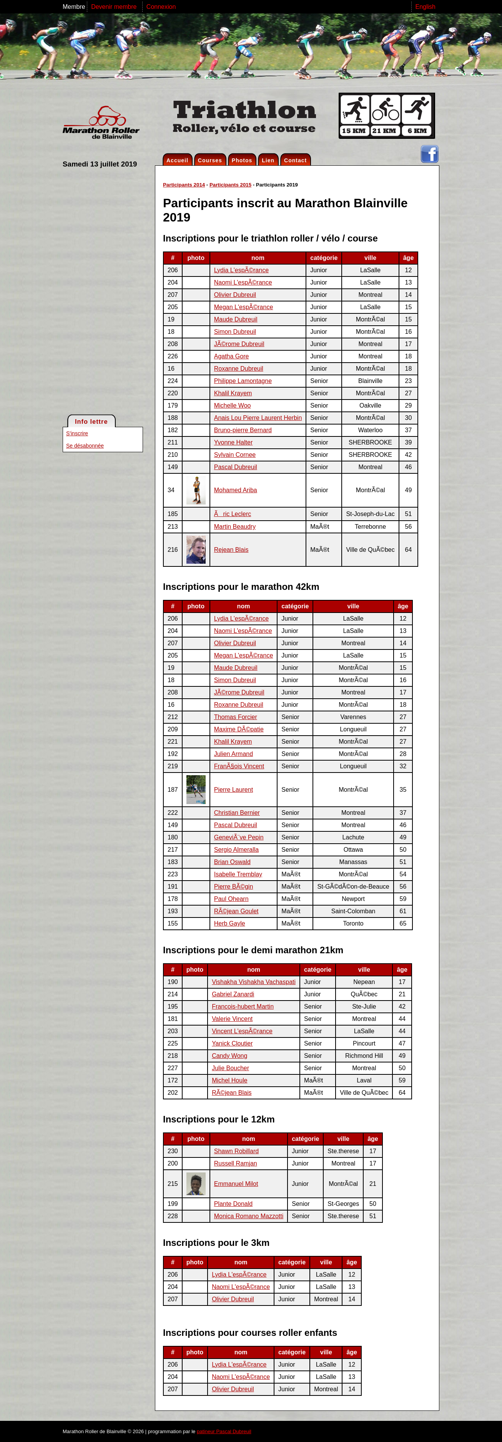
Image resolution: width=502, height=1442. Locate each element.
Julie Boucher (230, 1068)
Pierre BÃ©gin (233, 886)
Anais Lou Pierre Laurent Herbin (258, 418)
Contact (295, 160)
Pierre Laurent (233, 789)
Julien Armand (233, 754)
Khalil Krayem (233, 393)
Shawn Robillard (236, 1151)
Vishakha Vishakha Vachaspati (254, 982)
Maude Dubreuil (236, 319)
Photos (242, 160)
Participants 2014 (184, 185)
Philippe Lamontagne (243, 381)
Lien (268, 160)
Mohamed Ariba (235, 490)
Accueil (177, 160)
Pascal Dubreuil (235, 467)
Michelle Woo (232, 405)
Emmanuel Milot (236, 1184)
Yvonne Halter (233, 442)
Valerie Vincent (232, 1019)
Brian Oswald (232, 862)
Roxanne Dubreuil (238, 368)
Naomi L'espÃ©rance (243, 282)
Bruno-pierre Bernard (243, 430)
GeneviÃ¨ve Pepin (239, 837)
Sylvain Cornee (235, 454)
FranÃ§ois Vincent (239, 766)
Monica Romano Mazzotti (249, 1216)
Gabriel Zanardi (233, 994)
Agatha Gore (231, 356)
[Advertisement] (93, 290)
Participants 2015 (230, 185)
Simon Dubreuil (235, 331)
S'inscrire (77, 433)
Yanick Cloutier (232, 1043)
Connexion (161, 6)
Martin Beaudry (235, 526)
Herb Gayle (229, 923)
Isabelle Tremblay (238, 874)
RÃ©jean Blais (231, 1092)
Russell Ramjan (235, 1163)
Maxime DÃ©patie (239, 729)
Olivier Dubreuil (235, 294)
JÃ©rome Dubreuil (239, 344)
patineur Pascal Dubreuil (224, 1431)
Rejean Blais (231, 549)
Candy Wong (229, 1055)
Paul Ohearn (231, 899)
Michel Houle (229, 1080)
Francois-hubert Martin (243, 1006)
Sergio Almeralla (236, 849)
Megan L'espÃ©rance (243, 307)
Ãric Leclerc (232, 514)
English (426, 6)
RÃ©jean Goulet (236, 911)
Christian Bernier (237, 812)
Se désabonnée (85, 446)
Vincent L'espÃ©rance (242, 1031)
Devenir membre (114, 6)
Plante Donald (233, 1204)
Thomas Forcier (235, 717)
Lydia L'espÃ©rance (241, 270)
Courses (210, 160)
